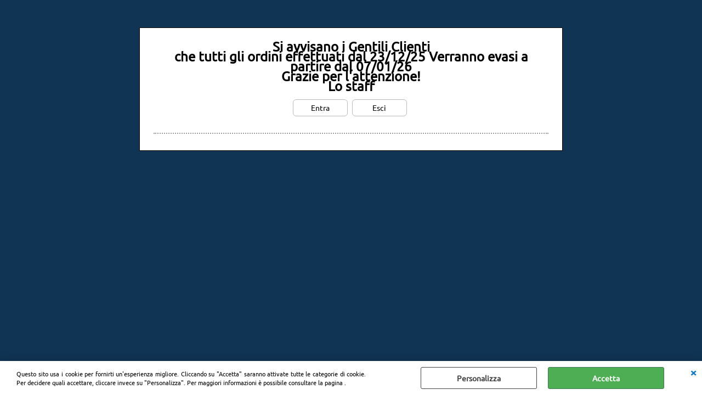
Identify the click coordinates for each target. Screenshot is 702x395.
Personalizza (479, 378)
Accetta (606, 378)
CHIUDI (693, 371)
